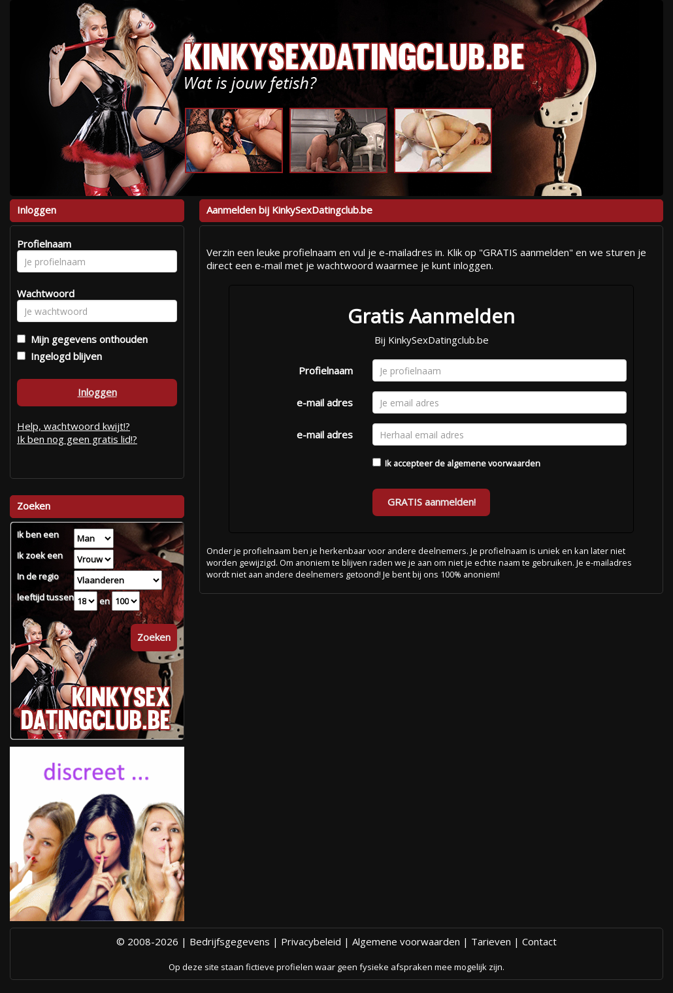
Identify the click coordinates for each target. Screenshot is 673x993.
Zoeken (154, 636)
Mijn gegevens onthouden (86, 339)
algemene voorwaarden (493, 463)
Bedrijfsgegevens (229, 941)
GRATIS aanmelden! (431, 501)
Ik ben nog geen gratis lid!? (77, 439)
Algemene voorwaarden (406, 941)
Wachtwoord (42, 293)
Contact (539, 941)
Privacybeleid (311, 941)
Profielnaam (326, 370)
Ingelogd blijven (63, 356)
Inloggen (97, 392)
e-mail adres (325, 402)
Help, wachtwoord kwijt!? (73, 425)
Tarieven (491, 941)
